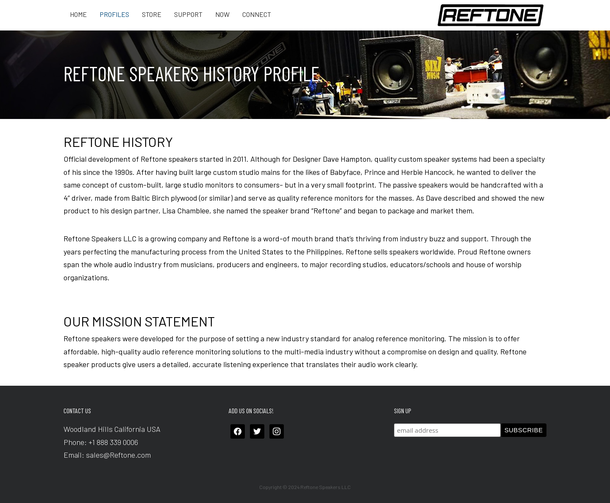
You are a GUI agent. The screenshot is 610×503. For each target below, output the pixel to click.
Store (151, 14)
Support (188, 14)
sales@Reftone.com (118, 454)
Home (78, 14)
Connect (256, 14)
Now (222, 14)
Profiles (114, 14)
